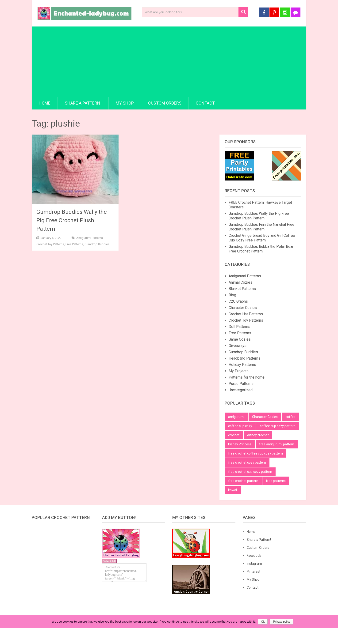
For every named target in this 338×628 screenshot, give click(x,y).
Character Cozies (243, 307)
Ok (263, 621)
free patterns (276, 481)
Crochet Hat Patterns (246, 314)
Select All (109, 561)
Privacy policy (281, 621)
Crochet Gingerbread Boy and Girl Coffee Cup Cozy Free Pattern (262, 237)
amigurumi (236, 417)
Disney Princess (239, 444)
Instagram (254, 563)
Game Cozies (240, 339)
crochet (233, 435)
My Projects (239, 371)
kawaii (233, 490)
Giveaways (237, 345)
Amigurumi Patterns (89, 238)
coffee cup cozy (240, 426)
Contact (205, 103)
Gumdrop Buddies (96, 244)
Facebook (254, 555)
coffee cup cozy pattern (278, 426)
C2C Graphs (238, 301)
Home (44, 103)
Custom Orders (164, 103)
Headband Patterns (244, 358)
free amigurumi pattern (276, 444)
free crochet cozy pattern (247, 462)
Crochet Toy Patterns (50, 244)
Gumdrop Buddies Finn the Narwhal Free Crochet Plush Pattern (261, 226)
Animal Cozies (240, 282)
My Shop (125, 103)
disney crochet (258, 435)
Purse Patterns (241, 383)
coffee (290, 417)
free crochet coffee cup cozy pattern (255, 453)
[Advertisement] (169, 61)
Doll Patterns (239, 326)
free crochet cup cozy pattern (250, 472)
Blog (232, 295)
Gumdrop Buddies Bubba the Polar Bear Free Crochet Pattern (261, 248)
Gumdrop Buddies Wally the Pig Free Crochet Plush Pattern (71, 220)
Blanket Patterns (242, 288)
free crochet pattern (243, 481)
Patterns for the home (247, 377)
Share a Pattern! (83, 103)
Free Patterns (74, 244)
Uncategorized (241, 390)
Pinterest (253, 571)
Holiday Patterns (242, 364)
